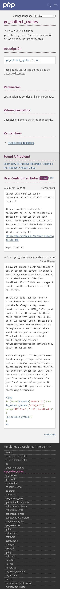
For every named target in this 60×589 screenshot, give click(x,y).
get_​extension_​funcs (16, 506)
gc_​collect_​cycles (15, 471)
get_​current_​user (14, 498)
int (38, 60)
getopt (9, 552)
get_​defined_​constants (17, 502)
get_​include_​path (14, 510)
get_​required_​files (15, 521)
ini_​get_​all (11, 567)
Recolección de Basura (21, 142)
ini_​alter (10, 560)
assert (9, 452)
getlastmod (11, 533)
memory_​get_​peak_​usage (19, 583)
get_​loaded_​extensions (17, 517)
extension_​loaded (15, 467)
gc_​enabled (11, 483)
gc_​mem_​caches (14, 487)
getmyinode (12, 540)
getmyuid (10, 548)
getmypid (10, 544)
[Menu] (55, 5)
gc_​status (11, 490)
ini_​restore (11, 575)
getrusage (11, 556)
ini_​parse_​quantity (15, 571)
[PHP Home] (9, 5)
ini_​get (9, 564)
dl (7, 464)
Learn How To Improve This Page (22, 163)
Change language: (23, 15)
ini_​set (9, 579)
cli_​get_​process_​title (16, 456)
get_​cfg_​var (11, 494)
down (13, 188)
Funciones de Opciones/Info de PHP (27, 446)
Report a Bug (27, 167)
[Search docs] (49, 5)
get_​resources (13, 525)
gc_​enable (11, 479)
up (5, 188)
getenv (9, 529)
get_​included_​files (15, 514)
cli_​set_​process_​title (16, 460)
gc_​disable (11, 475)
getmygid (10, 537)
